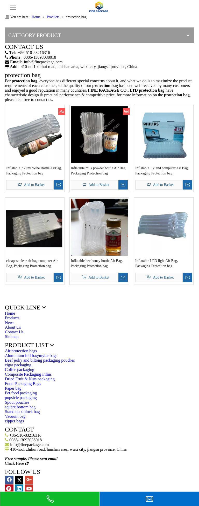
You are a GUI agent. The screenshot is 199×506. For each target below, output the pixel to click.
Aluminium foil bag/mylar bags (31, 355)
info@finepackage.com (43, 62)
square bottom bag (20, 407)
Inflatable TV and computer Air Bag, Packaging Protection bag (162, 170)
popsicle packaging (21, 397)
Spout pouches (17, 402)
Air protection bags (21, 351)
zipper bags (14, 421)
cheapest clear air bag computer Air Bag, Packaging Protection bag (32, 263)
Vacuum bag (15, 416)
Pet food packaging (21, 393)
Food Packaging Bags (23, 383)
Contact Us (14, 332)
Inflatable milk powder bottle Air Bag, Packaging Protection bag (98, 170)
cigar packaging (18, 365)
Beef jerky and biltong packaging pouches (40, 360)
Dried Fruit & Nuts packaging (30, 379)
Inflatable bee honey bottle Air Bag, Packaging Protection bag (97, 263)
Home (10, 313)
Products (12, 318)
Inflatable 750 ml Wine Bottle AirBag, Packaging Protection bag (34, 170)
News (9, 322)
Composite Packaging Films (28, 374)
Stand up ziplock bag (22, 411)
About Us (13, 327)
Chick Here (17, 463)
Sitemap (11, 336)
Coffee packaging (19, 369)
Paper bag (13, 388)
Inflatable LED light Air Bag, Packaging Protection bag (156, 263)
